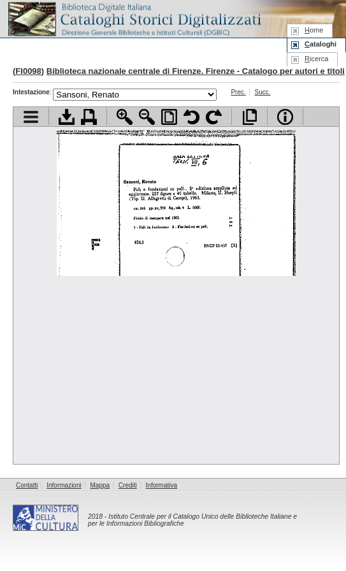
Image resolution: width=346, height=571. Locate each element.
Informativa (161, 485)
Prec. (238, 92)
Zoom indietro (147, 117)
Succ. (263, 92)
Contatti (27, 485)
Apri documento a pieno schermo (249, 117)
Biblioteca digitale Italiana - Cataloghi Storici (134, 18)
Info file (285, 117)
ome (314, 30)
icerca (316, 58)
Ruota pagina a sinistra (191, 117)
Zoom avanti (125, 117)
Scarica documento (67, 117)
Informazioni (64, 485)
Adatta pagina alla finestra (169, 117)
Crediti (128, 485)
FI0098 (28, 71)
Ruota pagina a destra (214, 117)
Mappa (100, 485)
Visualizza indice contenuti (31, 117)
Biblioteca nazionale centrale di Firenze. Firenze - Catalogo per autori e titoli (196, 71)
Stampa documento (89, 117)
